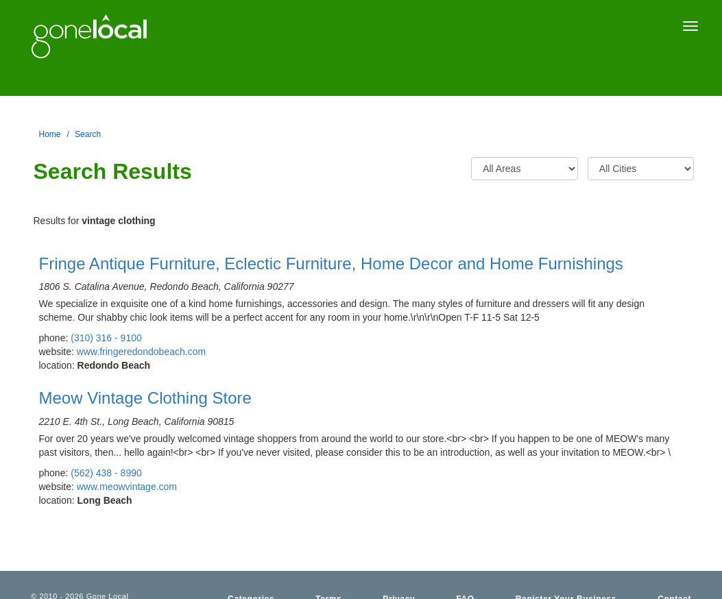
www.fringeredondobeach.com (141, 351)
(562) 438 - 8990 (106, 472)
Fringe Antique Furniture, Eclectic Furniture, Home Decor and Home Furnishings (331, 263)
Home (50, 134)
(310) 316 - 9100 (106, 337)
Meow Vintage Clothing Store (145, 398)
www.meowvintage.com (127, 486)
